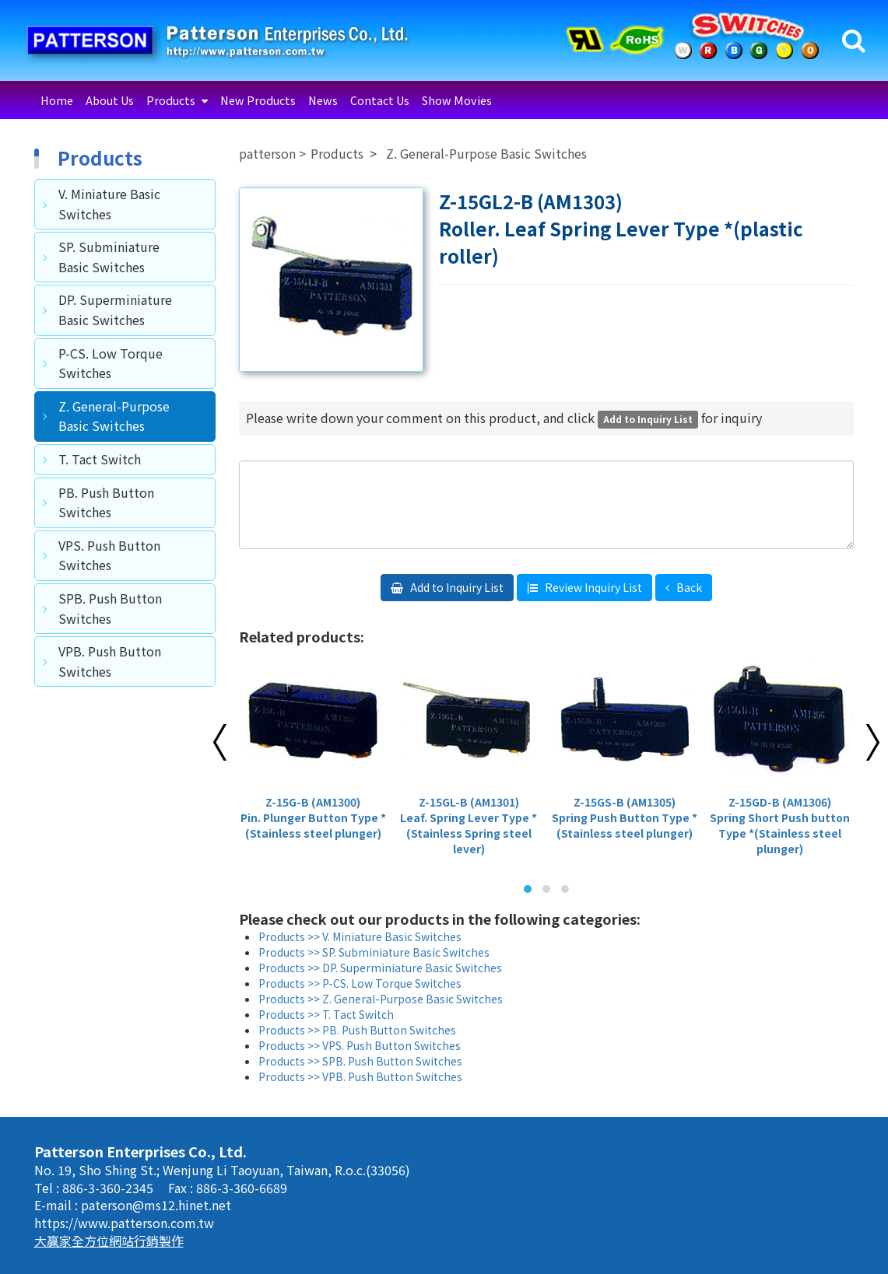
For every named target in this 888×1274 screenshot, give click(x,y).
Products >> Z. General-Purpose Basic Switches (380, 998)
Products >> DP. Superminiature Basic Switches (380, 967)
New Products (258, 100)
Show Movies (457, 100)
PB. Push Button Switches (106, 502)
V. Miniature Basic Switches (109, 203)
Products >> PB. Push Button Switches (357, 1030)
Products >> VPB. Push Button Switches (360, 1076)
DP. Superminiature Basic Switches (115, 309)
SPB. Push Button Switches (110, 608)
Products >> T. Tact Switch (326, 1014)
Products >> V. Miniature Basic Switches (360, 936)
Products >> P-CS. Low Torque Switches (360, 983)
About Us (110, 100)
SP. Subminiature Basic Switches (109, 256)
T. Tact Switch (99, 459)
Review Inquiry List (592, 587)
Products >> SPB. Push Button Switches (360, 1061)
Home (56, 100)
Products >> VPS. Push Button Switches (359, 1045)
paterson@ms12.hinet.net (156, 1204)
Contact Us (379, 100)
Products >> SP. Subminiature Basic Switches (374, 952)
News (323, 100)
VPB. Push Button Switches (109, 661)
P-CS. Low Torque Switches (110, 363)
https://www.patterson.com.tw (124, 1222)
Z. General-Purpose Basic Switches (114, 416)
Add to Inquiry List (456, 587)
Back (688, 587)
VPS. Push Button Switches (109, 555)
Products (172, 100)
